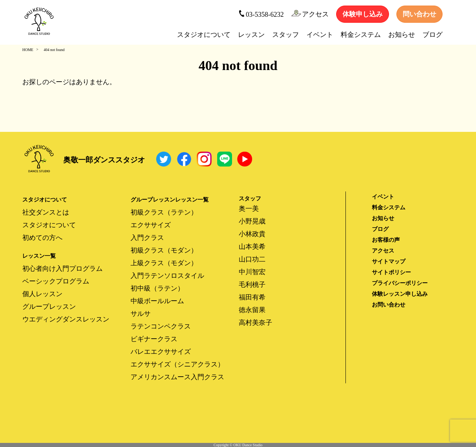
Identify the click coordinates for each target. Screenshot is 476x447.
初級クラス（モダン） (164, 250)
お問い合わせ (388, 305)
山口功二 (252, 259)
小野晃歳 (252, 221)
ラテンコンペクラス (161, 326)
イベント (319, 34)
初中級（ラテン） (157, 288)
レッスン (251, 34)
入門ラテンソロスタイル (167, 275)
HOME (27, 50)
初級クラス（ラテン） (164, 212)
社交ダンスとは (45, 212)
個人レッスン (42, 294)
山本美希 (252, 246)
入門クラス (147, 237)
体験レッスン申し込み (400, 294)
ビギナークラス (154, 339)
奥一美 (249, 208)
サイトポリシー (391, 272)
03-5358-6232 (261, 14)
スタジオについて (204, 34)
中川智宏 (252, 272)
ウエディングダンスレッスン (65, 319)
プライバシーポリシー (400, 283)
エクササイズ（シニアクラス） (177, 364)
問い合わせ (419, 14)
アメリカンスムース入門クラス (177, 377)
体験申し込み (362, 14)
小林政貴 (252, 234)
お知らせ (401, 34)
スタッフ (285, 34)
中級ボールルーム (157, 301)
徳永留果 (252, 310)
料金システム (361, 34)
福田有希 (252, 297)
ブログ (432, 34)
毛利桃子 (252, 284)
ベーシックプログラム (55, 281)
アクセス (310, 14)
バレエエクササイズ (161, 351)
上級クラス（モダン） (164, 263)
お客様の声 (386, 240)
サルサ (141, 313)
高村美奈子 (255, 322)
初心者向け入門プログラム (62, 268)
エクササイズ (151, 225)
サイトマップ (388, 261)
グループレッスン (49, 306)
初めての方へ (42, 237)
